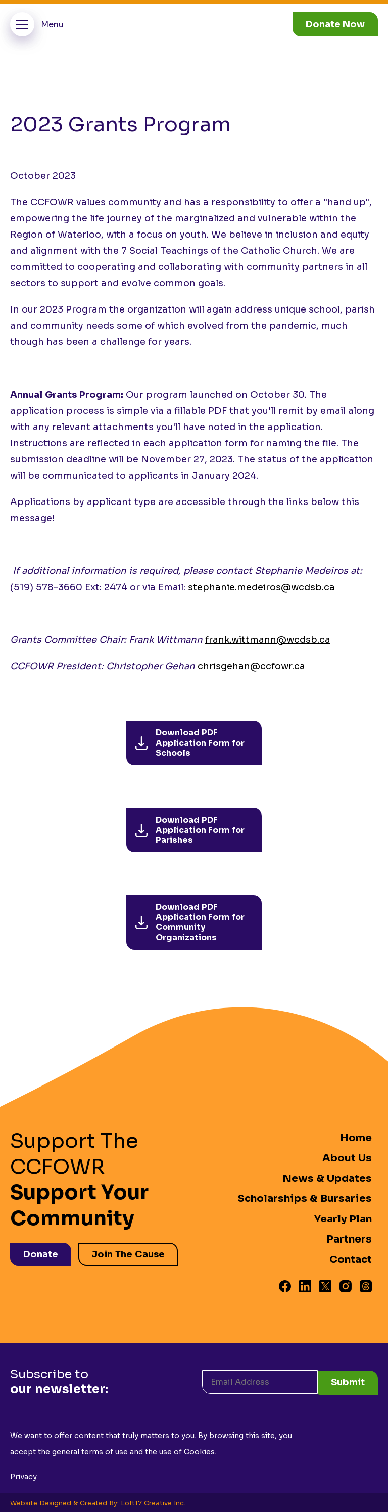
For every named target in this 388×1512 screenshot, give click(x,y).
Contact (350, 1259)
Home (356, 1138)
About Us (347, 1158)
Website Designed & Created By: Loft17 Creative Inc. (97, 1502)
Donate (40, 1253)
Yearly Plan (343, 1219)
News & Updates (327, 1178)
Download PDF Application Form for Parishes (190, 830)
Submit (348, 1380)
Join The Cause (129, 1253)
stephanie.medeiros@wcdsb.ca (261, 587)
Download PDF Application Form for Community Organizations (190, 922)
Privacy (23, 1475)
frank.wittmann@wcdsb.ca (267, 639)
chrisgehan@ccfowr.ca (251, 666)
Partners (349, 1239)
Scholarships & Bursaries (304, 1198)
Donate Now (335, 24)
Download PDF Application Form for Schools (190, 742)
